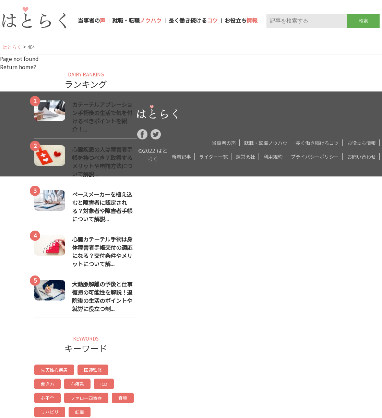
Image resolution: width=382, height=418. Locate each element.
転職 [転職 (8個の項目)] (45, 410)
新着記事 (181, 156)
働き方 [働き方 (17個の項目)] (121, 369)
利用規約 (273, 156)
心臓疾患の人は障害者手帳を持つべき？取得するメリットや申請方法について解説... (102, 161)
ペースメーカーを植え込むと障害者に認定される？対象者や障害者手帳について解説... (102, 206)
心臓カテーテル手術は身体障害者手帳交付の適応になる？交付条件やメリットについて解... (102, 251)
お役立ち (241, 20)
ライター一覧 (213, 156)
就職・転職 (137, 20)
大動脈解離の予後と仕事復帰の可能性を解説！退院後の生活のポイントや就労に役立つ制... (102, 296)
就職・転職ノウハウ (265, 142)
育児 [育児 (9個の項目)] (90, 396)
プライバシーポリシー (315, 156)
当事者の (91, 20)
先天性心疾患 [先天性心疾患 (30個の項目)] (53, 369)
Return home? (18, 67)
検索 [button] (363, 20)
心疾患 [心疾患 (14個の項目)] (47, 383)
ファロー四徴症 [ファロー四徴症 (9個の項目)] (55, 396)
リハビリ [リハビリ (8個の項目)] (119, 396)
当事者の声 (224, 142)
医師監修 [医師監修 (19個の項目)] (90, 369)
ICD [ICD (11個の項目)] (73, 383)
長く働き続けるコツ (317, 142)
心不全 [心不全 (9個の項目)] (99, 383)
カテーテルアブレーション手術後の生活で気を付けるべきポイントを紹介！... (102, 116)
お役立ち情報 (361, 142)
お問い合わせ (361, 156)
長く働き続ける (193, 20)
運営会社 (245, 156)
